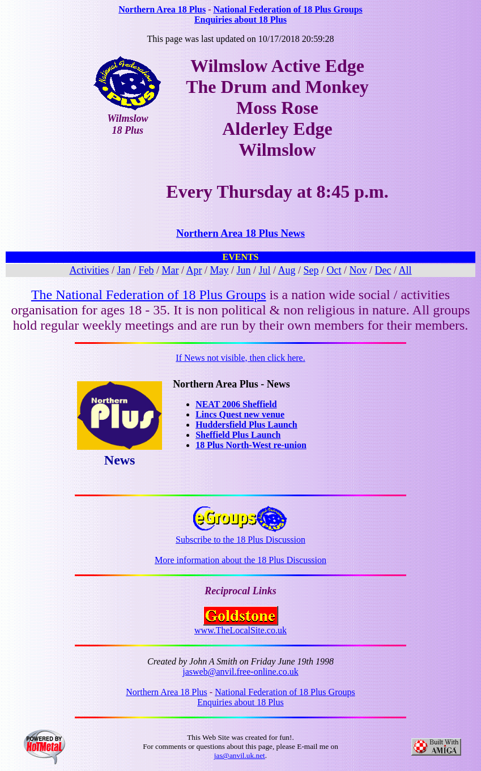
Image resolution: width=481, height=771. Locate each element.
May (219, 270)
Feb (146, 270)
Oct (334, 270)
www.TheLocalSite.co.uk (240, 626)
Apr (194, 270)
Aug (287, 270)
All (405, 270)
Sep (311, 270)
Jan (123, 270)
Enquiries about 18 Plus (240, 19)
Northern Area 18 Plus (162, 9)
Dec (383, 270)
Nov (358, 270)
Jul (265, 270)
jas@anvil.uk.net (239, 755)
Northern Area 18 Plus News (240, 233)
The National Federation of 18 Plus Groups (148, 294)
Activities (89, 270)
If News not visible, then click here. (240, 358)
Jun (243, 270)
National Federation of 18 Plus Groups (287, 9)
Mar (169, 270)
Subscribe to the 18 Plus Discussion (240, 535)
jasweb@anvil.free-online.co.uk (240, 671)
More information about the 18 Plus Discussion (240, 560)
